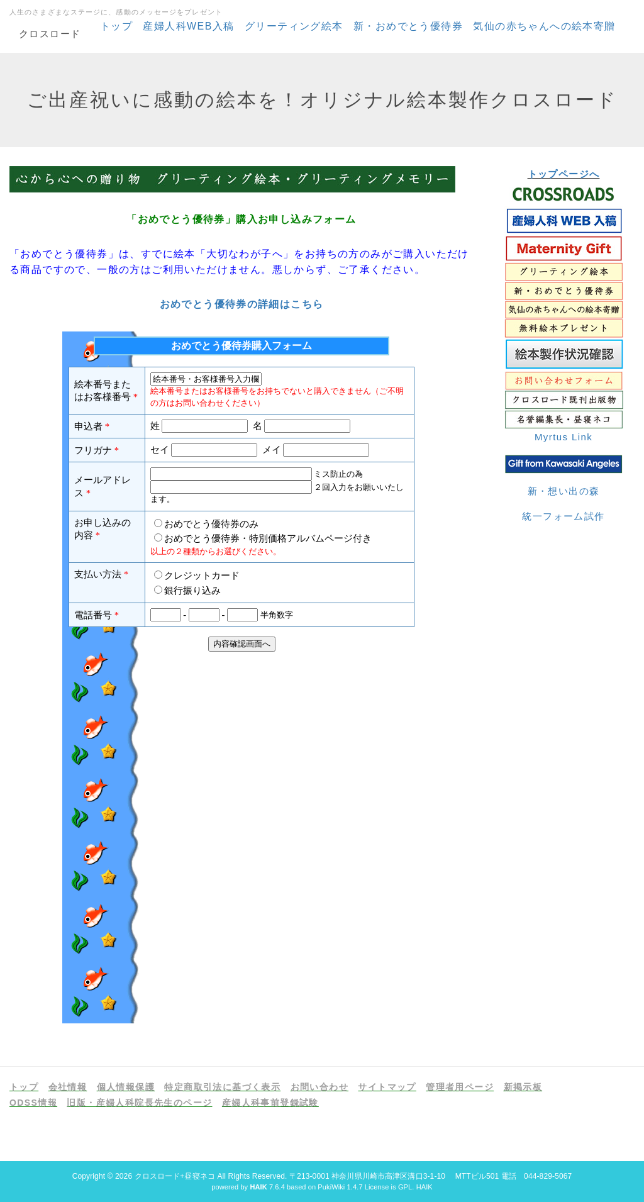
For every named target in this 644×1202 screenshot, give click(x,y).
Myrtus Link (563, 436)
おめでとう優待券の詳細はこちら (242, 304)
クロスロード (49, 33)
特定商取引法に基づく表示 (222, 1087)
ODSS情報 (33, 1103)
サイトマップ (387, 1087)
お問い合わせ (319, 1087)
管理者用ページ (460, 1087)
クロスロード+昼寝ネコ (175, 1176)
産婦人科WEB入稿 (188, 26)
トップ (116, 26)
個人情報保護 (126, 1087)
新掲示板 (523, 1087)
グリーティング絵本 (294, 26)
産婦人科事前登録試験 (270, 1103)
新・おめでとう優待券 (408, 26)
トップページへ (564, 174)
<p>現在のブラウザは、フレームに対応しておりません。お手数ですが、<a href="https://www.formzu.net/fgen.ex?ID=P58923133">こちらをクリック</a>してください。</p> (241, 677)
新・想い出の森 (564, 491)
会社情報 (67, 1087)
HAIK (424, 1187)
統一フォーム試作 (563, 516)
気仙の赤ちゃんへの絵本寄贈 (544, 26)
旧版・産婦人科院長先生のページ (139, 1103)
